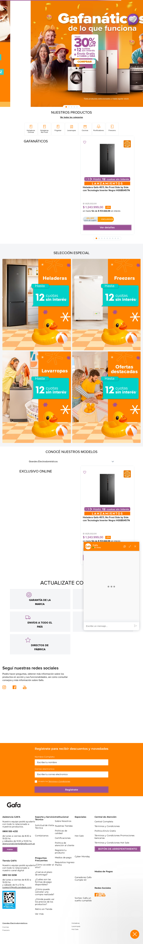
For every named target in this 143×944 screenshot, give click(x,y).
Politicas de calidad (61, 825)
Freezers (5, 923)
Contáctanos (41, 828)
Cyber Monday (82, 849)
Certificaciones (63, 831)
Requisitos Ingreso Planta (64, 856)
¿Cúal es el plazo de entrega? (43, 866)
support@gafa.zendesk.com (17, 880)
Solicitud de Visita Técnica (44, 819)
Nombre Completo (45, 750)
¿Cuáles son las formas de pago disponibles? (43, 875)
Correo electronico (44, 762)
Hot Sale (79, 829)
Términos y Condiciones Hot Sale (112, 835)
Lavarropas (76, 919)
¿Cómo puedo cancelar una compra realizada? (44, 885)
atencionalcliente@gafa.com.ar (18, 836)
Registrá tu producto (60, 844)
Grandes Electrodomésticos (43, 461)
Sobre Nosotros (63, 814)
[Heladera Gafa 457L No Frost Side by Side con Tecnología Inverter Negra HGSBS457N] (107, 185)
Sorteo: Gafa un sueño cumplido (83, 892)
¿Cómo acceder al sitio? (44, 859)
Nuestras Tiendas (64, 819)
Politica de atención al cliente (64, 837)
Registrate (71, 782)
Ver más (39, 907)
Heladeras (76, 916)
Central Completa (104, 814)
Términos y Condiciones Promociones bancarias (114, 829)
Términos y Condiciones (59, 774)
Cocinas (5, 920)
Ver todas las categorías (71, 117)
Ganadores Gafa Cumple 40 (83, 871)
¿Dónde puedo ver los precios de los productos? (44, 895)
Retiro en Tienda (43, 902)
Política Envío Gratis (105, 824)
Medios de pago (63, 850)
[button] (66, 107)
